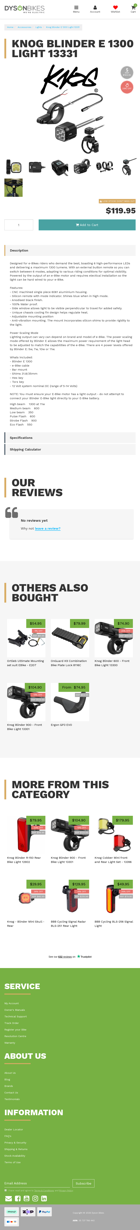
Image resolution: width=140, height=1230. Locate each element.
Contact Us (11, 1092)
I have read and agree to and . (38, 1190)
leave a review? (48, 528)
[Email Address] (37, 1183)
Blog (7, 1079)
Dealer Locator (13, 1129)
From (73, 687)
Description (19, 250)
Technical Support (15, 1016)
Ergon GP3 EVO (61, 725)
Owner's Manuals (14, 1009)
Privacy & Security (15, 1142)
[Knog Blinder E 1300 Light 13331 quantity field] (18, 224)
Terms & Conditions (44, 1190)
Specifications (21, 438)
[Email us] (8, 1198)
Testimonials (12, 1099)
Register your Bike (15, 1029)
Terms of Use (12, 1162)
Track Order (11, 1023)
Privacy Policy (66, 1190)
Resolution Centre (15, 1036)
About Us (10, 1072)
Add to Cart (87, 225)
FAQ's (7, 1136)
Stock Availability (14, 1155)
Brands (8, 1086)
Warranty (9, 1042)
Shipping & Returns (16, 1149)
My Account (11, 1003)
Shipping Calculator (25, 449)
